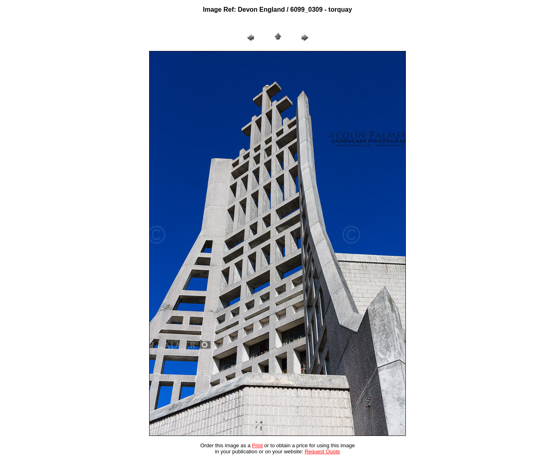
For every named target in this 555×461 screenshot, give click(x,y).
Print (257, 445)
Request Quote (322, 451)
